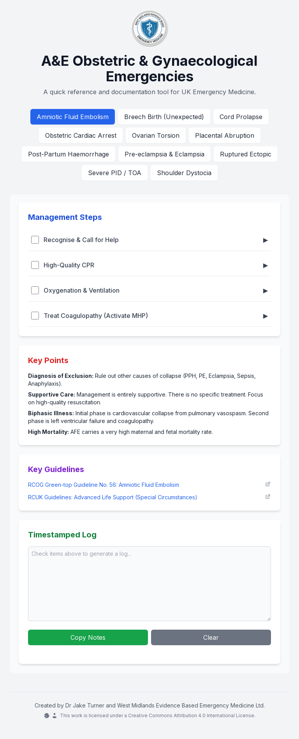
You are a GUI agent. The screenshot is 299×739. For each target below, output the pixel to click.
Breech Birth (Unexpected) (164, 117)
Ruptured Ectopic (245, 154)
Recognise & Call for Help (149, 239)
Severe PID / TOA (114, 173)
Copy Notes (88, 637)
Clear (211, 637)
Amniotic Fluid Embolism (73, 117)
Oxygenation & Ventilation (149, 290)
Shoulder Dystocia (184, 173)
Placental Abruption (224, 135)
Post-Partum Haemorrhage (68, 154)
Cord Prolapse (241, 117)
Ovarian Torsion (155, 135)
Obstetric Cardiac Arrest (80, 135)
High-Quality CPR (149, 265)
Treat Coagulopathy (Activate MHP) (149, 315)
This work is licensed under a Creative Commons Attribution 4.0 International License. (149, 716)
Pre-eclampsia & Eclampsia (164, 154)
